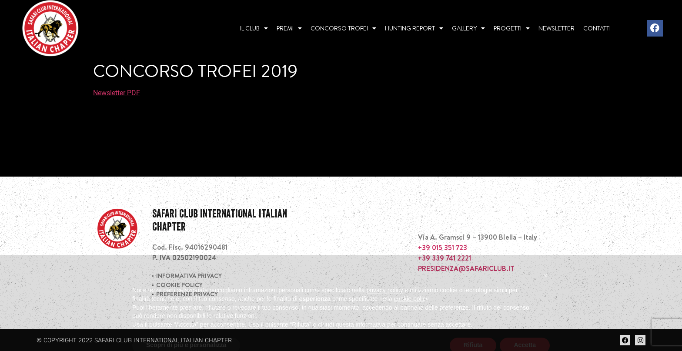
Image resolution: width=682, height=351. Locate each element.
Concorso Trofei (343, 28)
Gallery (468, 28)
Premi (289, 28)
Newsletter (556, 28)
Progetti (512, 28)
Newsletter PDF (116, 93)
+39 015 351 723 (442, 247)
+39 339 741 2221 (444, 258)
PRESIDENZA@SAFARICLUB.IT (466, 268)
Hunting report (414, 28)
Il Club (254, 28)
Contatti (597, 28)
